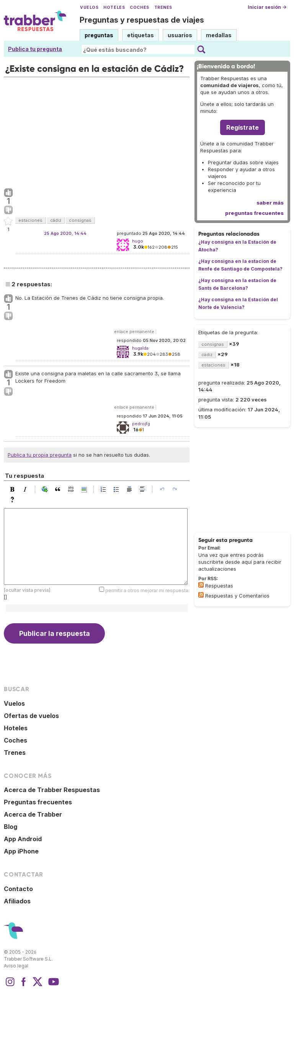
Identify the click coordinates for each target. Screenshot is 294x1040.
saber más (270, 203)
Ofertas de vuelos (31, 716)
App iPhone (21, 851)
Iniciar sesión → (267, 7)
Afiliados (17, 901)
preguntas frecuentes (254, 213)
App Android (23, 839)
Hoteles (114, 7)
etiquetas (140, 35)
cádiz (55, 220)
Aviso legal (16, 966)
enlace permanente (134, 331)
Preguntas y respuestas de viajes (142, 20)
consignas (80, 220)
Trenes (163, 7)
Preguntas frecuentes (38, 802)
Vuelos (89, 7)
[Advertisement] (96, 131)
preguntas (99, 35)
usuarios (180, 35)
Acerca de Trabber (33, 814)
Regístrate (242, 127)
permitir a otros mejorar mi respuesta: (147, 590)
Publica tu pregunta (35, 49)
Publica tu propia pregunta (40, 455)
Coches (139, 7)
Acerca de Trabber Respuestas (52, 790)
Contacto (18, 889)
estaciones (30, 220)
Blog (10, 826)
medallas (219, 35)
